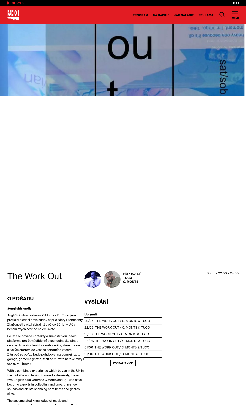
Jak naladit (184, 15)
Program (140, 15)
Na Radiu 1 (161, 15)
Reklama (206, 15)
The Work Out (107, 321)
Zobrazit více (123, 363)
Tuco (127, 278)
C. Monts (131, 282)
